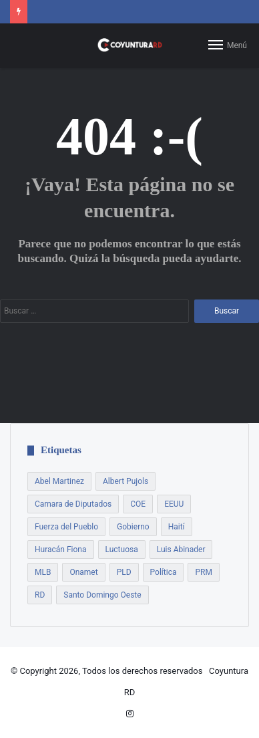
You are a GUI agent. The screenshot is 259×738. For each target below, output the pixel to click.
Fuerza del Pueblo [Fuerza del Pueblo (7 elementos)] (66, 526)
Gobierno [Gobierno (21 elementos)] (133, 526)
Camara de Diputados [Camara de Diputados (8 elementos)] (73, 504)
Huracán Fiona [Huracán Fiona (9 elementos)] (61, 549)
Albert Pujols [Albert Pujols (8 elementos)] (125, 481)
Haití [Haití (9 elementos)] (176, 526)
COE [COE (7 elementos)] (138, 504)
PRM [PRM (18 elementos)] (203, 572)
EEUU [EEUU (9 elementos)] (174, 504)
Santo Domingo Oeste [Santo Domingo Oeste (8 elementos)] (102, 595)
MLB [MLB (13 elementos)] (43, 572)
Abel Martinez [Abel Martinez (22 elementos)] (59, 481)
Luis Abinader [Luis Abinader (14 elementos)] (181, 549)
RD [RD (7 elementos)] (40, 595)
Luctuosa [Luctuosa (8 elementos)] (121, 549)
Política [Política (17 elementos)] (163, 572)
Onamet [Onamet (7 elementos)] (83, 572)
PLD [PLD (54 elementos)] (124, 572)
